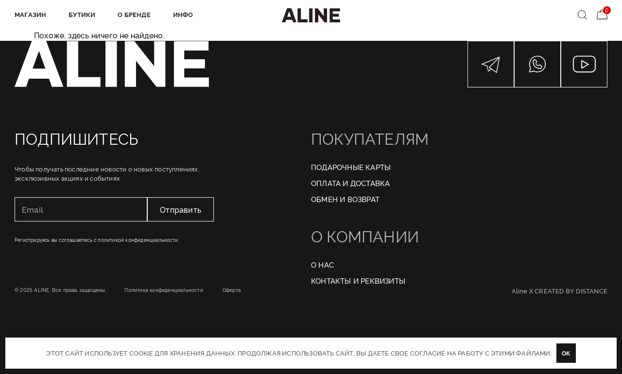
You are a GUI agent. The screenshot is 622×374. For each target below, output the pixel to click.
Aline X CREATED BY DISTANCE (559, 290)
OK (566, 353)
